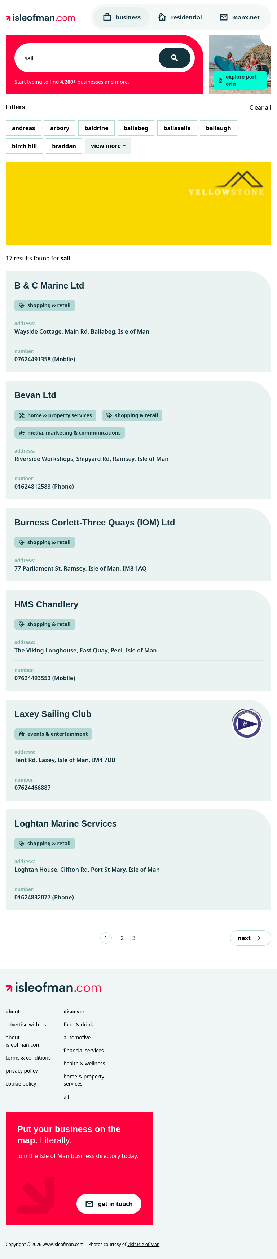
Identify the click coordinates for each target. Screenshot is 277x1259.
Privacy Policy (22, 1070)
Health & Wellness (84, 1063)
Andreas (23, 128)
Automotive (77, 1037)
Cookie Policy (21, 1083)
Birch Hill (24, 146)
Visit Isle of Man (143, 1244)
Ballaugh (218, 128)
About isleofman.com (23, 1041)
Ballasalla (177, 128)
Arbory (59, 128)
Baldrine (96, 128)
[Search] (174, 58)
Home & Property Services (83, 1080)
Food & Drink (78, 1024)
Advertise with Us (26, 1024)
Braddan (64, 146)
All (66, 1096)
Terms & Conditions (28, 1057)
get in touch (109, 1203)
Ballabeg (136, 128)
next (251, 938)
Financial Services (83, 1050)
